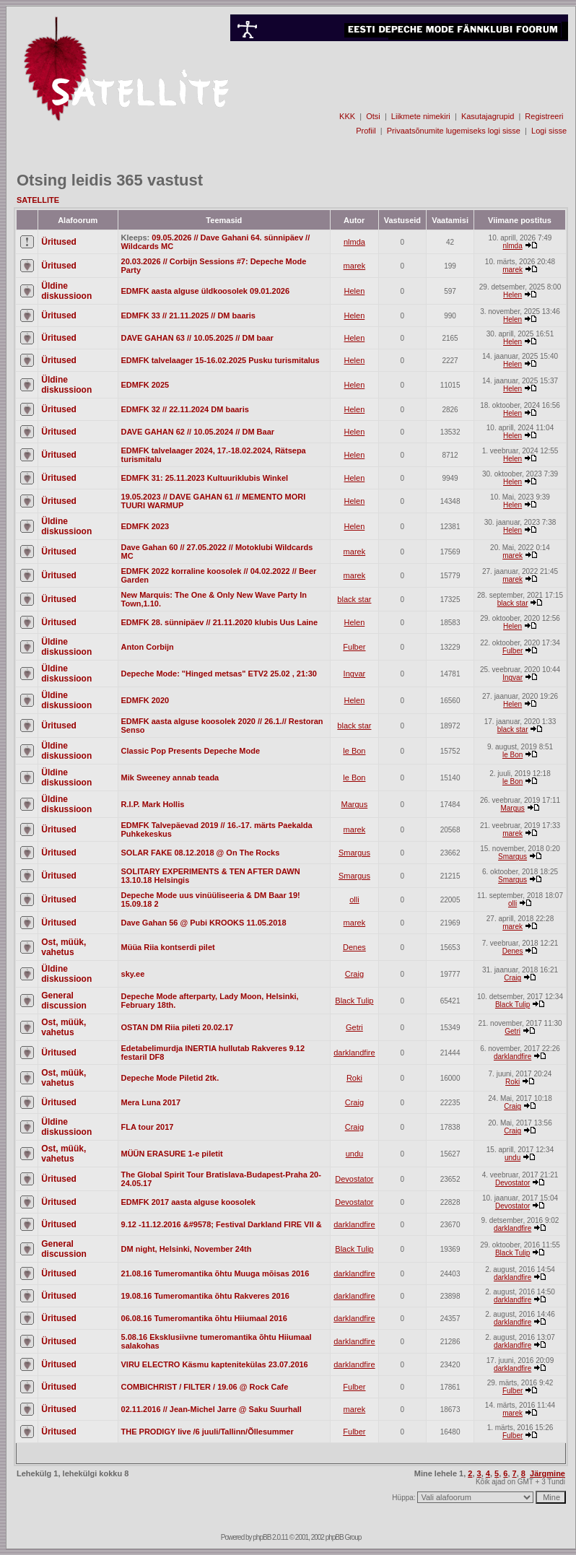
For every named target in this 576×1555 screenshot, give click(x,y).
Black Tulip (354, 1000)
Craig (354, 974)
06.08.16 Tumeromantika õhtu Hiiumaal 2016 (204, 1318)
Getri (354, 1027)
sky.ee (133, 974)
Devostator (354, 1179)
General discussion (64, 1000)
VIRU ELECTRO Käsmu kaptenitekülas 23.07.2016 (214, 1364)
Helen (354, 291)
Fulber (354, 647)
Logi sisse (549, 130)
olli (354, 899)
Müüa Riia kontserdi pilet (168, 947)
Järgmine (547, 1473)
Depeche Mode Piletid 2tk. (170, 1077)
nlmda (354, 242)
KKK (347, 116)
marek (355, 265)
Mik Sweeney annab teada (170, 777)
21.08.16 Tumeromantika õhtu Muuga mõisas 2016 (215, 1273)
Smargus (354, 852)
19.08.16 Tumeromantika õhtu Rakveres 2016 (205, 1296)
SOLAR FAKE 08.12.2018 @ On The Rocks (200, 852)
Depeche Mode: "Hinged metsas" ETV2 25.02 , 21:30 (219, 673)
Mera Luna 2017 (151, 1102)
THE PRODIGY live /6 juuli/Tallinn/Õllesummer (207, 1431)
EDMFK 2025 (145, 384)
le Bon (354, 750)
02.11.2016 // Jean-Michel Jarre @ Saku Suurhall (211, 1409)
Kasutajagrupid (487, 116)
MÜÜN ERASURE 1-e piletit (172, 1153)
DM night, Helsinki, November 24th (186, 1249)
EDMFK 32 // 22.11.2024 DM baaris (185, 409)
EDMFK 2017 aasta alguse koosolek (188, 1202)
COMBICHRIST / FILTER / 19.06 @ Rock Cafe (205, 1386)
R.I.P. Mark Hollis (153, 804)
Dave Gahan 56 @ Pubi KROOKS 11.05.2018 (204, 922)
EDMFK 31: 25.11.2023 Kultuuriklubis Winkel (205, 478)
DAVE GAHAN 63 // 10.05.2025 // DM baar (197, 338)
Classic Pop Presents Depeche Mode (191, 750)
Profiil (366, 130)
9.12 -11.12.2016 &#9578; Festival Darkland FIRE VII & (221, 1224)
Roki (354, 1077)
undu (354, 1153)
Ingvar (355, 673)
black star (354, 599)
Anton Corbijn (147, 647)
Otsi (373, 116)
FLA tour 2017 (147, 1127)
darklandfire (354, 1052)
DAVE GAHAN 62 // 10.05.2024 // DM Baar (198, 431)
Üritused (59, 242)
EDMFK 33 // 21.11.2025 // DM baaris (188, 315)
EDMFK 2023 (145, 526)
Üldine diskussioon (66, 291)
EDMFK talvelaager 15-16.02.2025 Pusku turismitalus (220, 360)
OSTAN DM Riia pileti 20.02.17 (177, 1027)
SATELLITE (38, 200)
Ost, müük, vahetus (63, 947)
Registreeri (544, 116)
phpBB (262, 1537)
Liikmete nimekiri (420, 116)
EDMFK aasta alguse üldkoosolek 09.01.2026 (205, 291)
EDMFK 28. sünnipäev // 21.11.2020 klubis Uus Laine (219, 622)
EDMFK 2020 (145, 700)
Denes (354, 947)
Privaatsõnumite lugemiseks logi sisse (453, 130)
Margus (354, 804)
